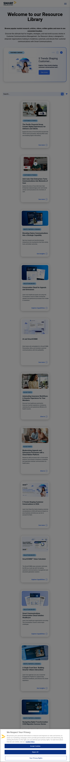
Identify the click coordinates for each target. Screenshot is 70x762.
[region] (35, 745)
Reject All (35, 752)
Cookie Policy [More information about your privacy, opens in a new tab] (30, 742)
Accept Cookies (35, 746)
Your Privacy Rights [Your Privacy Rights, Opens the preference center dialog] (35, 758)
